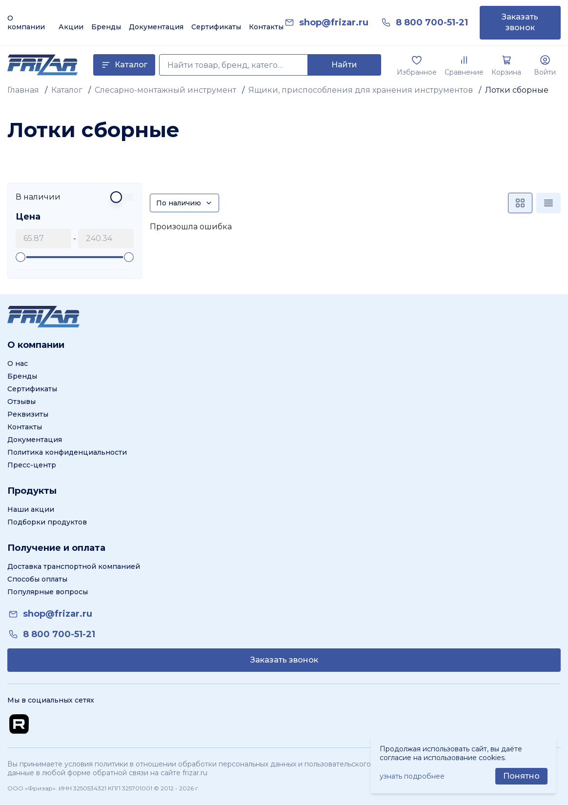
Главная (23, 90)
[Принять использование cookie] (521, 776)
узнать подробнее (412, 776)
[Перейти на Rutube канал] (19, 724)
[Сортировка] (184, 203)
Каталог (66, 90)
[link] (333, 23)
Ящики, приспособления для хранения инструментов (360, 90)
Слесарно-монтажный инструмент (165, 90)
